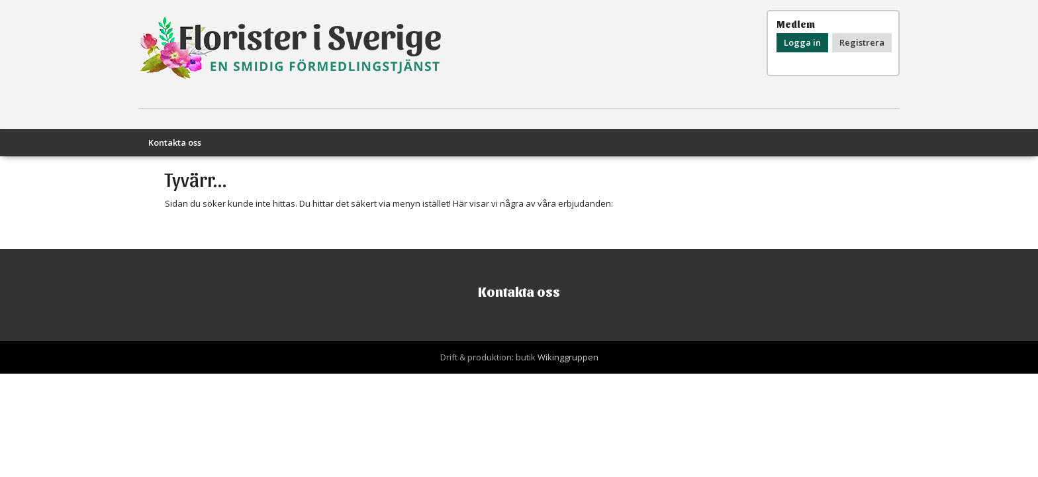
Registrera (861, 42)
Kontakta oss (174, 142)
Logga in (802, 42)
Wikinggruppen (568, 357)
